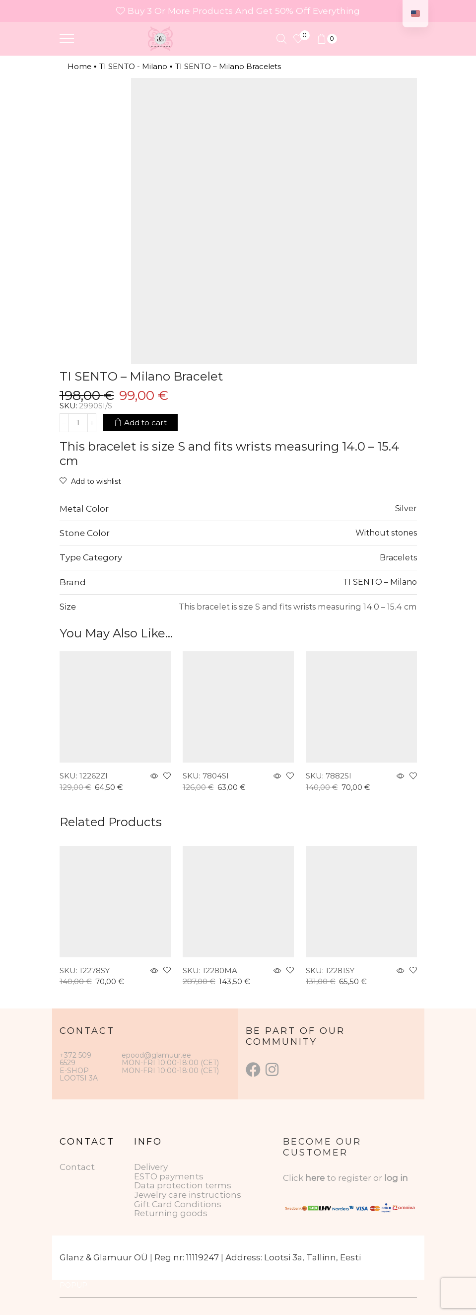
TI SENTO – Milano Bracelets (228, 66)
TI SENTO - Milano (133, 66)
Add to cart (145, 422)
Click (294, 1178)
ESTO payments (169, 1176)
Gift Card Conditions (177, 1204)
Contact (77, 1167)
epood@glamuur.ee (156, 1055)
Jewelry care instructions (187, 1195)
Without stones (386, 533)
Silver (406, 508)
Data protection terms (182, 1185)
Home (79, 66)
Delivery (151, 1167)
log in (396, 1178)
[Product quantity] (77, 422)
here (315, 1178)
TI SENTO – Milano (380, 582)
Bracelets (398, 557)
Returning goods (170, 1213)
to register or (355, 1178)
